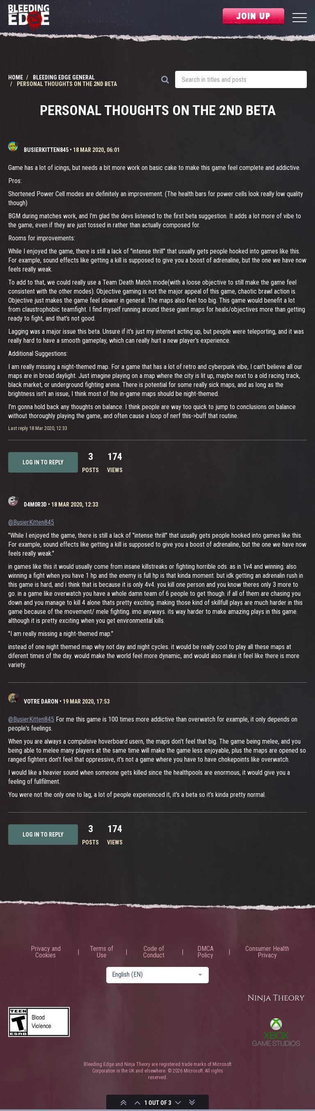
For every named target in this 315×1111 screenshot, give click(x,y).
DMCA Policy (205, 952)
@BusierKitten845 (31, 522)
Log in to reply (43, 462)
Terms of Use (101, 952)
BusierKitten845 (46, 150)
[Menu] (299, 18)
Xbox (276, 1032)
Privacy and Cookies (46, 952)
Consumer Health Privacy (267, 952)
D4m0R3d (35, 504)
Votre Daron (41, 701)
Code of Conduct (153, 952)
